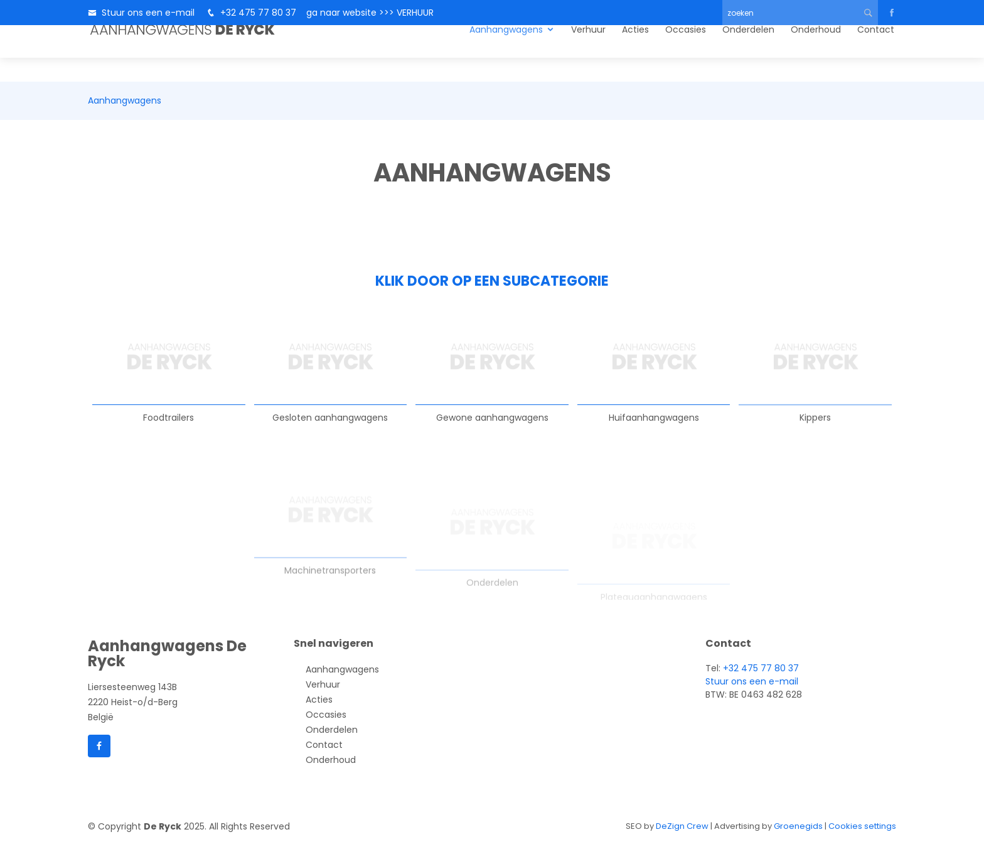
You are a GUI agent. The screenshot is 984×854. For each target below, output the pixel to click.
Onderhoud (816, 53)
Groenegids (798, 826)
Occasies (685, 53)
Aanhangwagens (506, 53)
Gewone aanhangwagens (492, 427)
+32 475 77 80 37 (258, 12)
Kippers (815, 442)
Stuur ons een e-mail (148, 12)
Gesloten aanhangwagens (330, 422)
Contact (875, 53)
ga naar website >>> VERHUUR (366, 12)
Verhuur (588, 53)
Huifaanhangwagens (654, 433)
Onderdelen (748, 53)
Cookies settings (862, 826)
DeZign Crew (682, 826)
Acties (635, 53)
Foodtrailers (168, 420)
